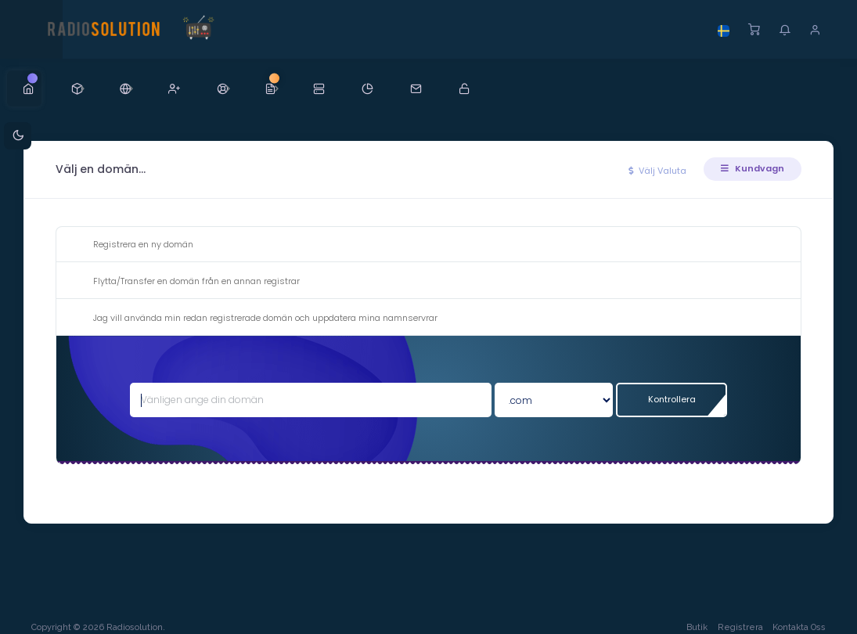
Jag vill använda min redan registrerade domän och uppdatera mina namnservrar (253, 318)
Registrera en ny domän (130, 245)
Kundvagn (752, 168)
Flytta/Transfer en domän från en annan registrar (184, 281)
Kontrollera (671, 399)
